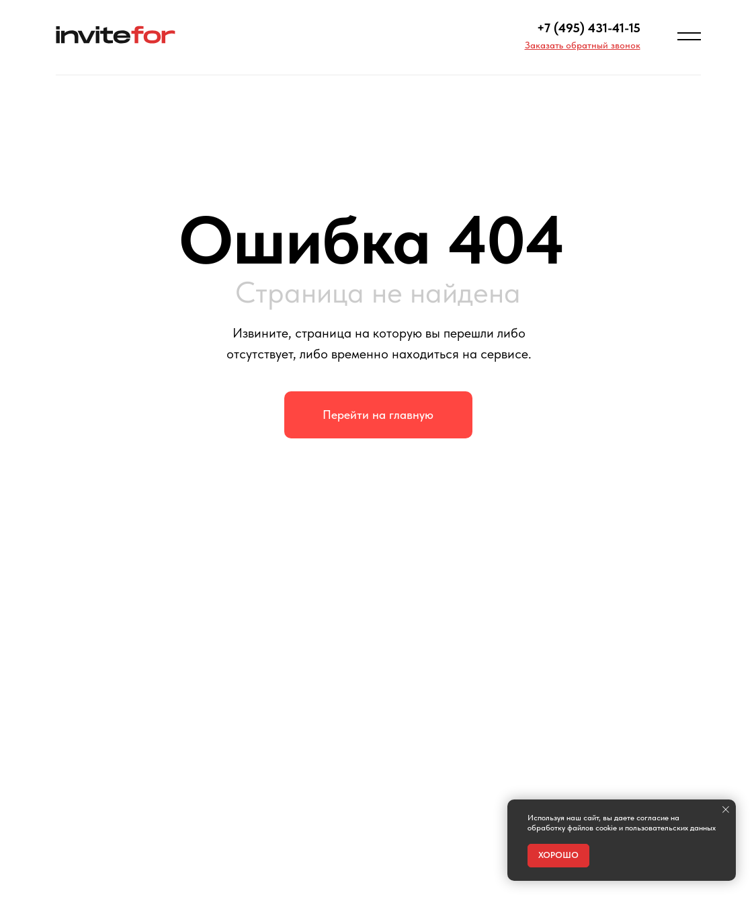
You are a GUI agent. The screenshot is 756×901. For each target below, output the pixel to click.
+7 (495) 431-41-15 (588, 28)
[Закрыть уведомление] (725, 809)
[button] (582, 45)
